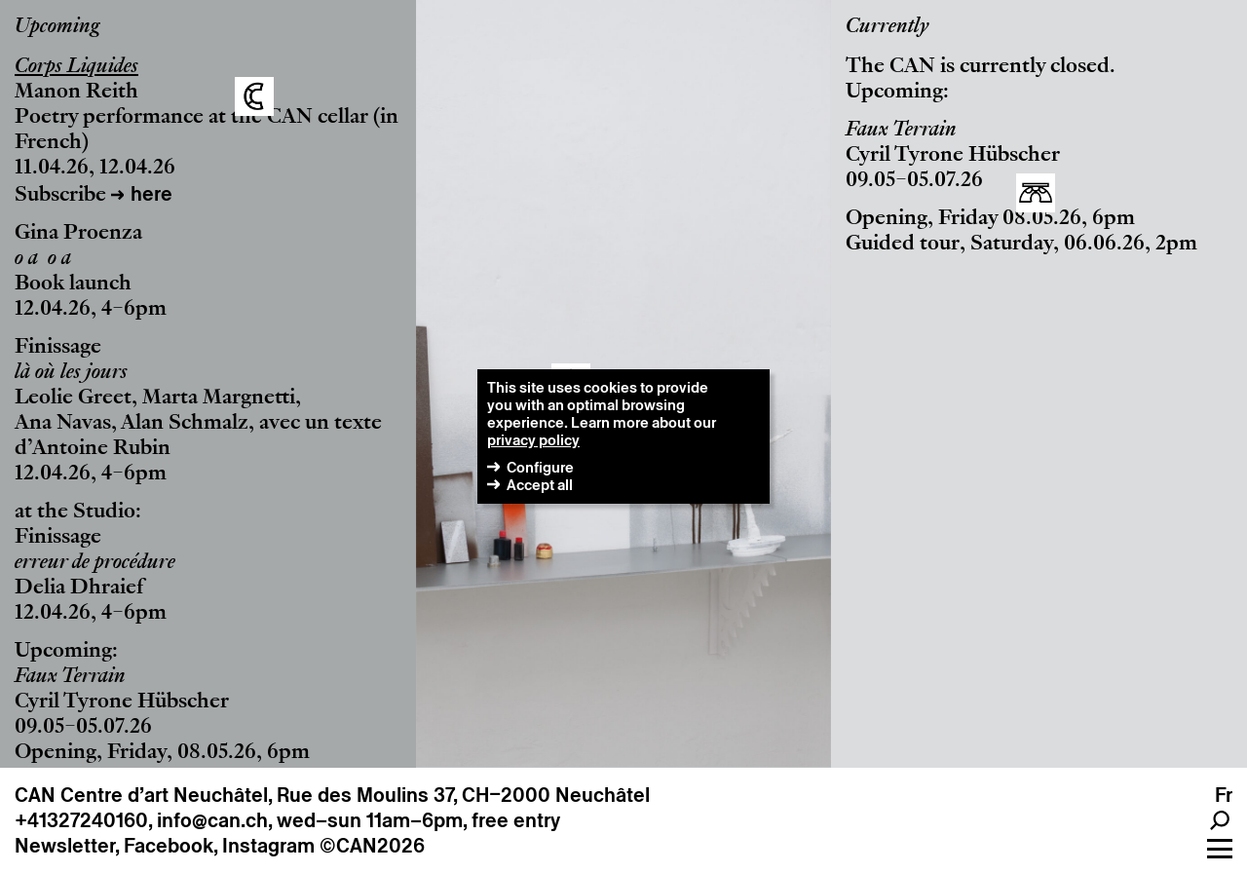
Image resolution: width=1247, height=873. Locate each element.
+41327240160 (81, 820)
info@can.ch (212, 820)
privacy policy (533, 440)
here (151, 194)
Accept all (540, 484)
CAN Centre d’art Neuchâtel (141, 795)
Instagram (268, 845)
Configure (540, 467)
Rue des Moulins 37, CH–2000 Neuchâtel (463, 795)
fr (1223, 795)
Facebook (168, 845)
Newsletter (65, 845)
